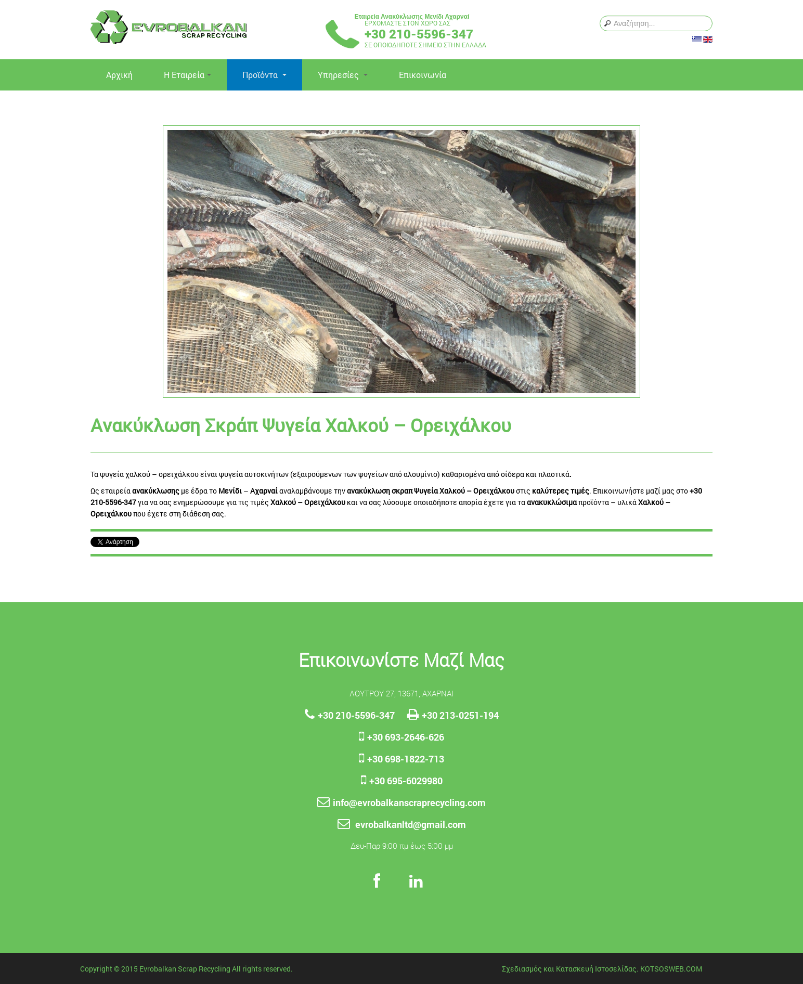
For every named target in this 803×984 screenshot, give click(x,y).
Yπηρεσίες (343, 74)
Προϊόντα (264, 74)
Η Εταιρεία (187, 74)
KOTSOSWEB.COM (671, 969)
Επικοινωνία (422, 74)
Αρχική (119, 74)
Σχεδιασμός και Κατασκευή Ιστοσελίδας (569, 969)
